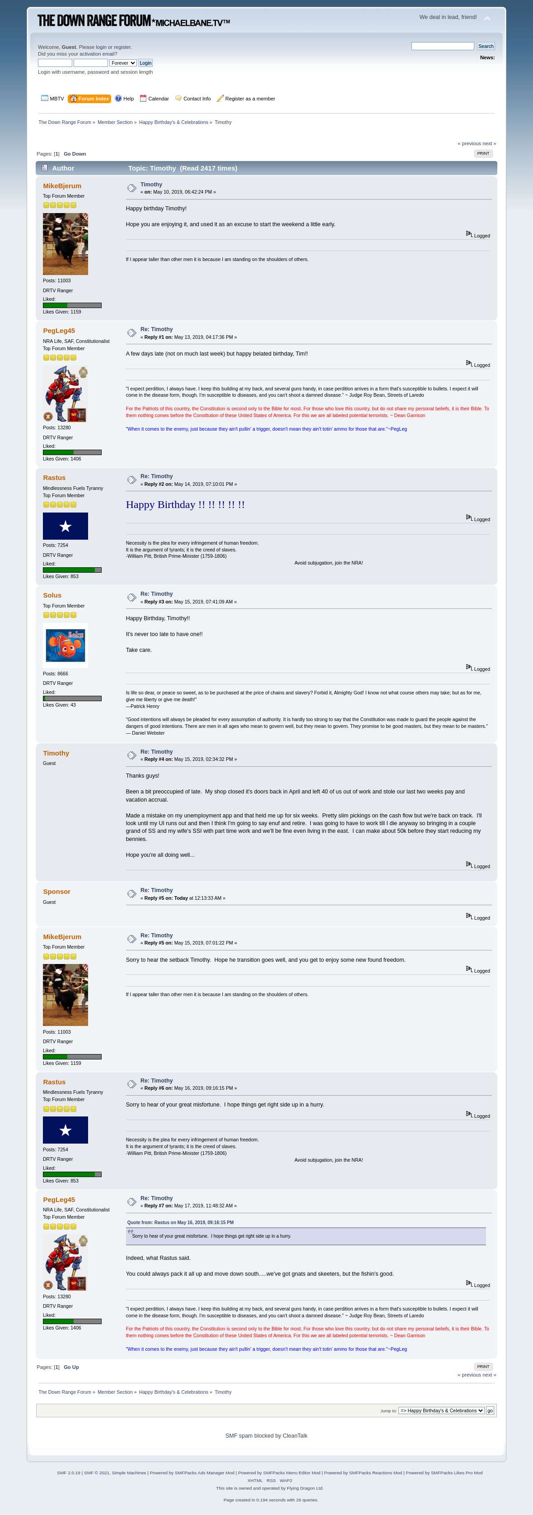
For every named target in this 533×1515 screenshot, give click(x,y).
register (122, 47)
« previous (469, 143)
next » (489, 143)
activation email (96, 54)
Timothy (151, 184)
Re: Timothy (156, 329)
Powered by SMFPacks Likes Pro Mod (444, 1472)
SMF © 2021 (96, 1472)
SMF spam (238, 1436)
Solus (52, 595)
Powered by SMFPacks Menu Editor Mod (279, 1472)
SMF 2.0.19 (68, 1472)
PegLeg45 (59, 330)
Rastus (54, 477)
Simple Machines (129, 1472)
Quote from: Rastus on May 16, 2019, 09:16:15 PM (180, 1222)
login (101, 47)
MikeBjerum (62, 186)
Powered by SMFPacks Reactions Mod (363, 1472)
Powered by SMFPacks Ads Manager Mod (192, 1472)
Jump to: (388, 1410)
